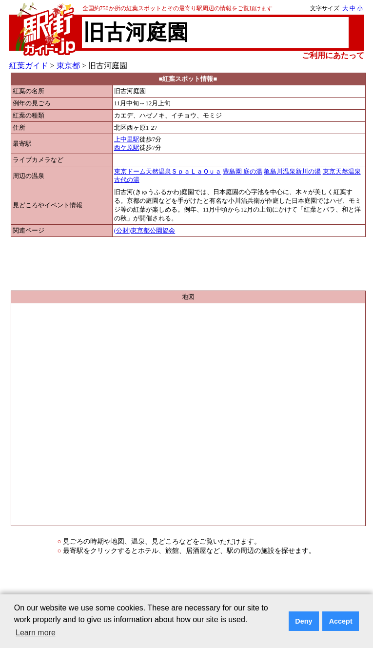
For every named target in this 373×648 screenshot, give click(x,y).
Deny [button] (303, 621)
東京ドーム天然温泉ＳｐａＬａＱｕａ (167, 171)
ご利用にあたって (333, 55)
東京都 (68, 65)
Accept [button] (341, 621)
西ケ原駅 (126, 147)
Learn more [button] (36, 632)
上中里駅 (126, 139)
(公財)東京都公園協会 (145, 230)
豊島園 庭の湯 (242, 171)
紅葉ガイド (28, 65)
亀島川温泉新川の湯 (292, 171)
